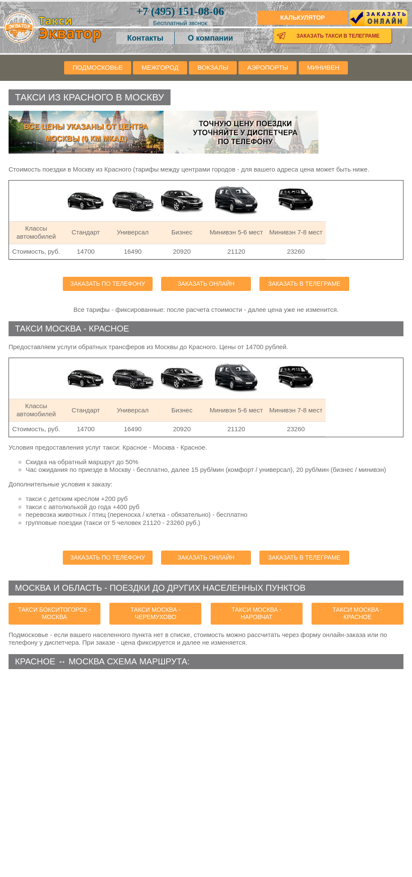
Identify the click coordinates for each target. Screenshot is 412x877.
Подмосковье (98, 67)
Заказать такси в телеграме (338, 36)
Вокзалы (212, 67)
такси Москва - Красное (358, 613)
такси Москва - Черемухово (155, 613)
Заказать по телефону (107, 283)
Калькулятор (302, 17)
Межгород (159, 67)
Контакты (145, 38)
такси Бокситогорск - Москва (54, 613)
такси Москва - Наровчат (257, 613)
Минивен (323, 67)
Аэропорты (267, 67)
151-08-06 (180, 11)
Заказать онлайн (205, 283)
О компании (210, 38)
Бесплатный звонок (180, 23)
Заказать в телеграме (304, 283)
